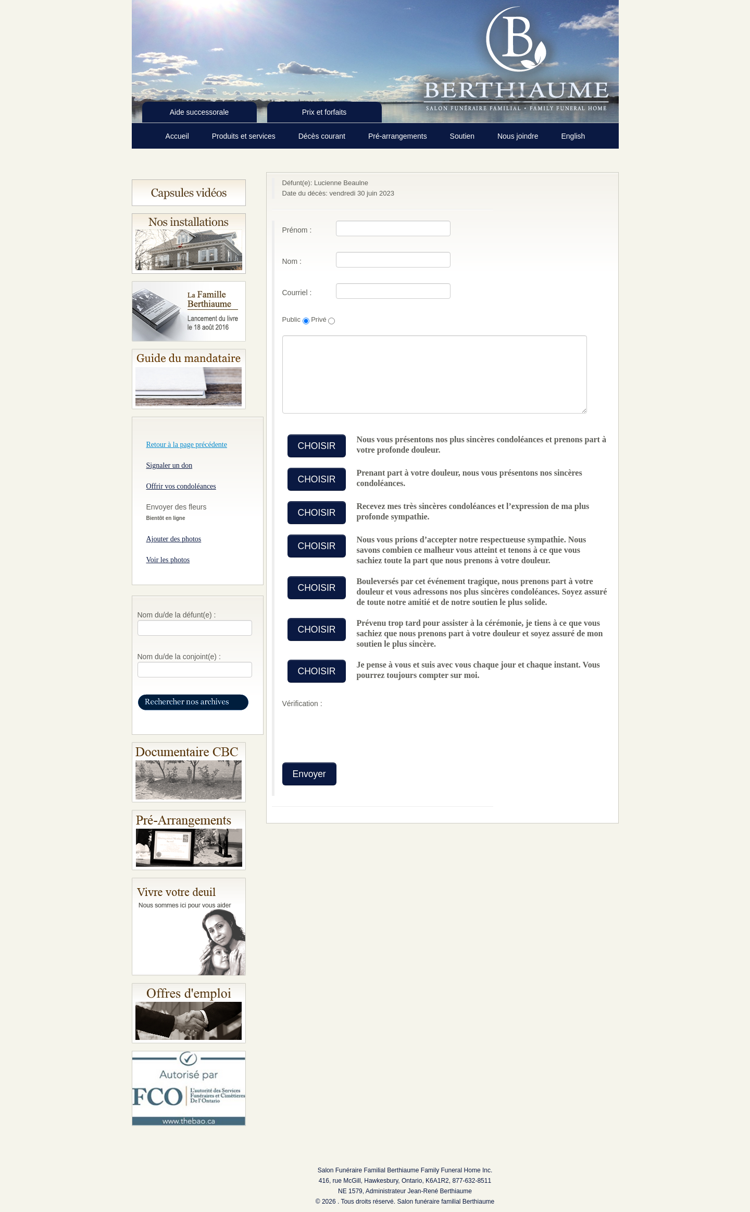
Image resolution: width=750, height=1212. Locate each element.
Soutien (463, 136)
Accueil (178, 136)
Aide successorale (199, 112)
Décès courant (322, 136)
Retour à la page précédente (186, 445)
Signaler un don (169, 465)
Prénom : (297, 230)
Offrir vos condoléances (181, 486)
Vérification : (302, 703)
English (573, 136)
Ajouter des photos (174, 539)
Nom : (292, 261)
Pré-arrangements (398, 136)
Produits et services (245, 136)
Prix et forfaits (324, 112)
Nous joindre (519, 136)
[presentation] (361, 731)
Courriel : (297, 292)
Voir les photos (168, 560)
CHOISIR (317, 446)
